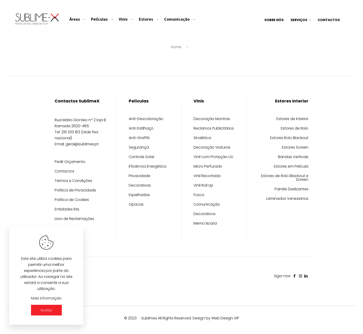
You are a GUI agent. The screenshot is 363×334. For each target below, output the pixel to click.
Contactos (64, 171)
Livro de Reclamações (74, 219)
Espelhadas (139, 195)
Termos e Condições (73, 181)
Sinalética (202, 138)
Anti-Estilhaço (141, 129)
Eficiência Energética (147, 167)
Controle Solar (141, 157)
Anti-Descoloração (146, 119)
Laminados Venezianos (287, 199)
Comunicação (207, 205)
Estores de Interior (292, 119)
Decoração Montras (212, 119)
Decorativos (205, 214)
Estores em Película (291, 167)
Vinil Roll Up (203, 186)
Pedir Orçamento (70, 162)
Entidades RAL (67, 209)
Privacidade (139, 176)
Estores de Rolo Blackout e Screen (284, 178)
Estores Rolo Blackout (289, 138)
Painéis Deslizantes (291, 189)
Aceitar (46, 310)
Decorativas (140, 186)
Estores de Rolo (294, 129)
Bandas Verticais (293, 157)
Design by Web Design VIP (216, 318)
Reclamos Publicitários (214, 129)
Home (176, 47)
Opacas (136, 205)
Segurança (139, 148)
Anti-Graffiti (139, 138)
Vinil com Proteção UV (213, 157)
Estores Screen (295, 148)
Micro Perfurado (208, 167)
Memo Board (205, 224)
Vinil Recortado (207, 176)
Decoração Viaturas (212, 148)
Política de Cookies (72, 200)
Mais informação (46, 298)
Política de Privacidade (75, 190)
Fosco (199, 195)
